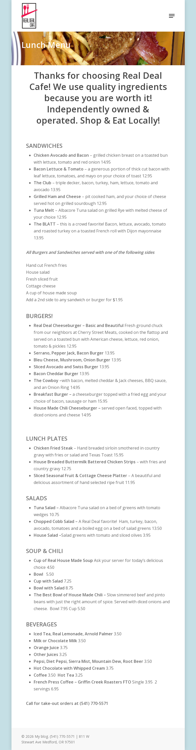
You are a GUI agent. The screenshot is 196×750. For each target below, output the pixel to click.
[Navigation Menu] (172, 15)
